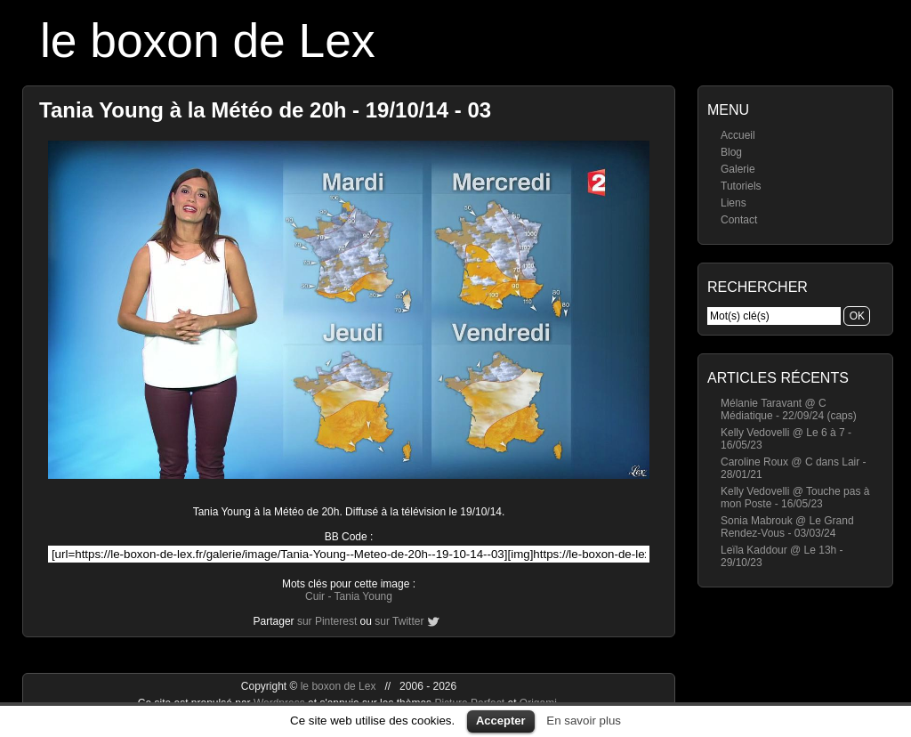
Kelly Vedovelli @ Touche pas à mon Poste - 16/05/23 (795, 497)
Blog (731, 152)
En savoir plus (583, 720)
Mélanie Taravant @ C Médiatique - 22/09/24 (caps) (789, 409)
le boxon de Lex (207, 40)
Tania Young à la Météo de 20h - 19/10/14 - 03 (265, 110)
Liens (733, 203)
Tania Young (363, 596)
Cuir (315, 596)
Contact (739, 220)
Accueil (738, 135)
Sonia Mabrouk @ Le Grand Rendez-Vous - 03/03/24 (787, 526)
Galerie (738, 169)
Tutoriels (741, 186)
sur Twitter (399, 621)
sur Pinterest (327, 621)
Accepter (501, 720)
